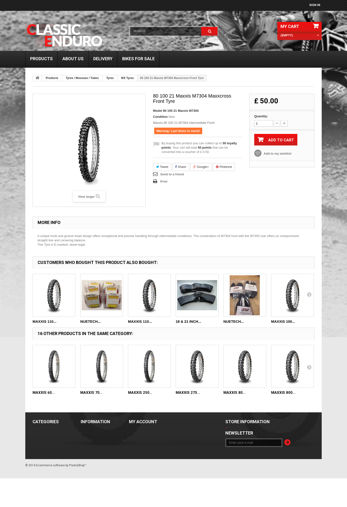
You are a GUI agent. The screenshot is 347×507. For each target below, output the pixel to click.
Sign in (314, 5)
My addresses (140, 444)
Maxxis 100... (283, 321)
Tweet (162, 167)
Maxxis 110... (44, 321)
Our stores (90, 430)
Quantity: (261, 116)
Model (157, 110)
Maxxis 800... (283, 392)
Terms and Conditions (99, 437)
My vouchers (139, 458)
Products (41, 58)
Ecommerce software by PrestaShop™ (61, 494)
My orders (137, 430)
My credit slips (141, 437)
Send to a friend (172, 174)
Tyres (110, 78)
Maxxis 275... (188, 392)
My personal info (143, 451)
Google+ (201, 167)
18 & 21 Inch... (188, 321)
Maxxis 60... (44, 392)
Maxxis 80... (234, 392)
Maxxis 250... (140, 392)
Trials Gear (42, 444)
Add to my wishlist (277, 153)
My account (143, 421)
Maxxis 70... (91, 392)
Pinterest (224, 167)
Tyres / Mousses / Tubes (82, 78)
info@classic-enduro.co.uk (258, 451)
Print (163, 181)
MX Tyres (127, 78)
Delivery (103, 58)
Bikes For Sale (138, 58)
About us (73, 58)
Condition (160, 117)
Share (180, 167)
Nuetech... (90, 321)
